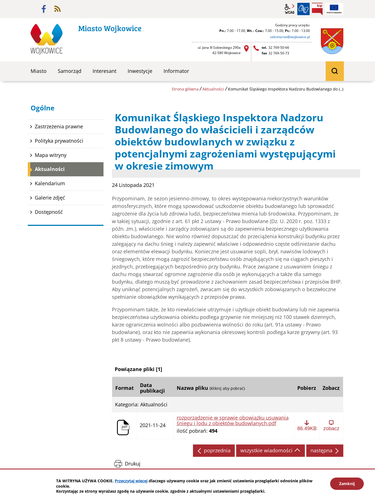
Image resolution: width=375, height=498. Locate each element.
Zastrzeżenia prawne (59, 126)
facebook (44, 9)
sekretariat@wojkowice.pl (290, 36)
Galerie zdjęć (50, 197)
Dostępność (49, 212)
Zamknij (347, 483)
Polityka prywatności (59, 140)
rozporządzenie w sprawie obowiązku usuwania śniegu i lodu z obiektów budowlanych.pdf (233, 420)
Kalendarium (50, 183)
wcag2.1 (290, 9)
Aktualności (213, 89)
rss (57, 9)
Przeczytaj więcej (131, 480)
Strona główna (185, 89)
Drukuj (133, 463)
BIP (317, 9)
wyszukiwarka (335, 71)
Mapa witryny (50, 155)
